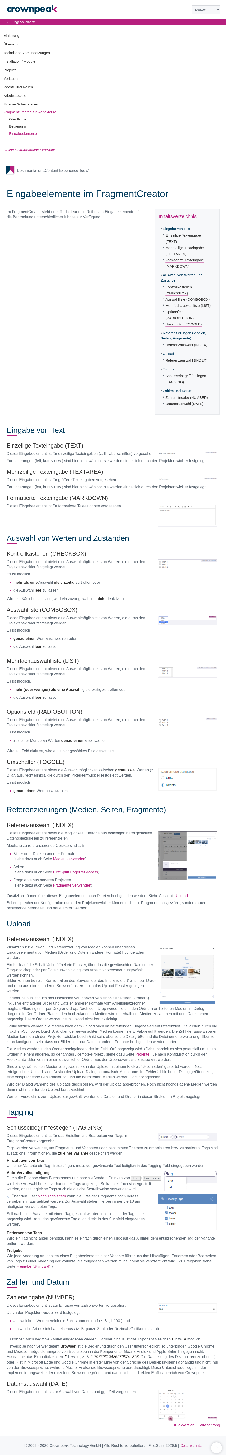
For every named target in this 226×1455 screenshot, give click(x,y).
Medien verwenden (69, 859)
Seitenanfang (209, 1425)
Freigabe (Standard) (33, 1266)
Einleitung (11, 36)
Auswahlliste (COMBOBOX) (187, 299)
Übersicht (11, 44)
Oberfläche (17, 119)
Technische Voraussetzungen (27, 53)
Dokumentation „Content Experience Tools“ (53, 171)
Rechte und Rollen (18, 87)
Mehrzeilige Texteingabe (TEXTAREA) (184, 251)
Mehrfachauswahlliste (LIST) (188, 306)
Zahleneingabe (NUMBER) (186, 397)
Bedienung (17, 126)
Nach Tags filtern (52, 1196)
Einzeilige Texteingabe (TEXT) (183, 238)
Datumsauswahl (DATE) (184, 404)
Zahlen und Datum (177, 391)
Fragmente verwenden (72, 885)
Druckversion (183, 1425)
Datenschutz (191, 1446)
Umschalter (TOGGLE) (183, 324)
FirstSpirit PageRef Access (75, 872)
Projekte (10, 70)
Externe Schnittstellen (21, 104)
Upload (168, 354)
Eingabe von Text (176, 229)
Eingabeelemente (23, 133)
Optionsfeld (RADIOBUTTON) (179, 315)
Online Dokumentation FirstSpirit (29, 150)
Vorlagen (11, 78)
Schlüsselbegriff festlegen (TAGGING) (185, 379)
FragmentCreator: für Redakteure (30, 112)
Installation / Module (19, 61)
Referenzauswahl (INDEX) (186, 345)
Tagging (169, 369)
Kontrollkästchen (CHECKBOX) (178, 290)
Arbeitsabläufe (15, 96)
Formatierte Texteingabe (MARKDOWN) (184, 263)
